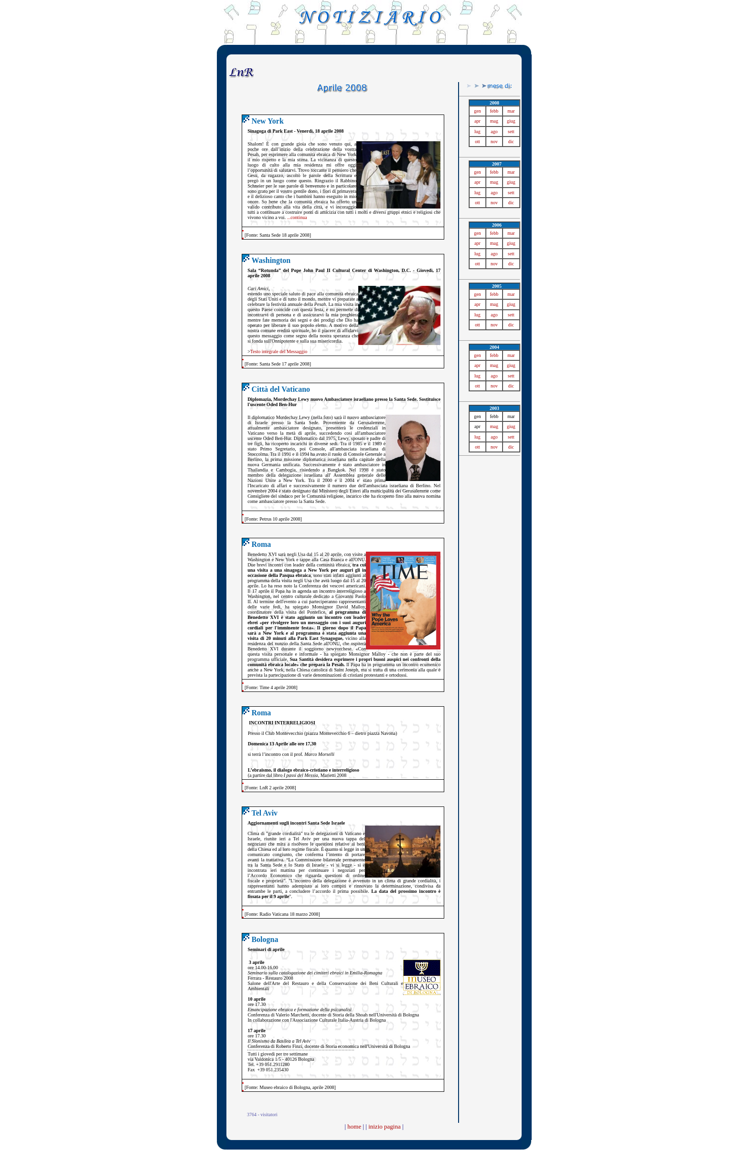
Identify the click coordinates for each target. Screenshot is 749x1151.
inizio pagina (384, 1126)
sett (511, 131)
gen (477, 111)
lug (477, 131)
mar (511, 111)
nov (494, 141)
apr (477, 121)
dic (511, 141)
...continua (297, 217)
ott (477, 141)
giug (511, 121)
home (354, 1126)
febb (494, 111)
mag (494, 121)
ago (494, 131)
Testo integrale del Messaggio (279, 351)
